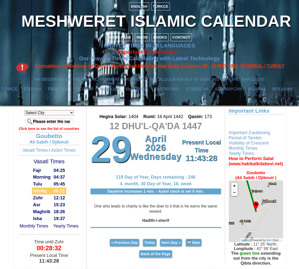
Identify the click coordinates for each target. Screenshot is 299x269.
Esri (269, 240)
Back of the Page (156, 254)
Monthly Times (34, 226)
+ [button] (234, 186)
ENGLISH (139, 6)
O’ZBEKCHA (197, 89)
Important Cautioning (249, 132)
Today (149, 242)
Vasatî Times (35, 150)
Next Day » (171, 242)
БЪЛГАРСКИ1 (166, 89)
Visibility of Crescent (249, 143)
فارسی (141, 94)
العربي (158, 94)
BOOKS (160, 37)
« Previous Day (124, 242)
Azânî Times (63, 150)
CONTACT (181, 37)
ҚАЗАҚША (109, 89)
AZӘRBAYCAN (228, 89)
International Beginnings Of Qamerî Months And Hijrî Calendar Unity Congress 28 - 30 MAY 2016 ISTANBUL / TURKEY (160, 65)
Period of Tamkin (245, 137)
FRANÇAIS (58, 89)
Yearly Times (65, 226)
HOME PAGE (120, 37)
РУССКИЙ (83, 89)
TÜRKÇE (160, 6)
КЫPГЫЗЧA (136, 89)
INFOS (142, 37)
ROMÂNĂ (257, 89)
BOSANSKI (282, 89)
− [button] (234, 193)
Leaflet (245, 240)
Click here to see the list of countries (49, 129)
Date (193, 242)
